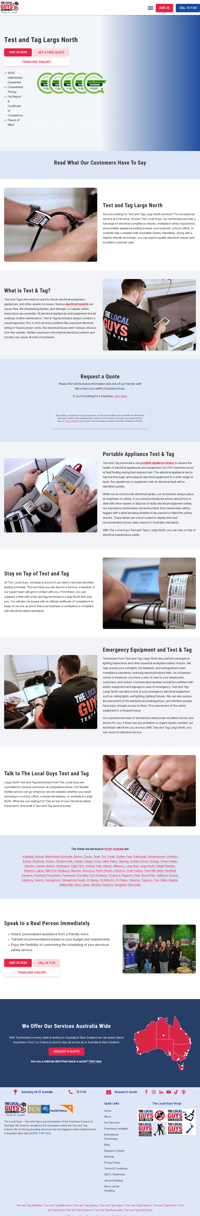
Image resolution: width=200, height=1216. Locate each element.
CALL (47, 962)
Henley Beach (45, 865)
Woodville (134, 884)
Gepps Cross (92, 861)
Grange (154, 861)
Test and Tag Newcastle (108, 1209)
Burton (78, 856)
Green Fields (168, 861)
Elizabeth (38, 861)
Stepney (134, 879)
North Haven (104, 870)
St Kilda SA (107, 879)
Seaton (39, 879)
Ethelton (172, 856)
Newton (76, 870)
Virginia (173, 879)
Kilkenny (118, 865)
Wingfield (121, 884)
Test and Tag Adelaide (28, 1204)
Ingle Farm (77, 865)
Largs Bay (131, 865)
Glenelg (124, 861)
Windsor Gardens (102, 884)
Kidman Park (94, 865)
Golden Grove (139, 861)
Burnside (66, 856)
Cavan (88, 856)
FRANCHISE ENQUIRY (37, 61)
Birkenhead (52, 856)
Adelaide (28, 856)
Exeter (27, 861)
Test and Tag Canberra (79, 1209)
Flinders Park (64, 861)
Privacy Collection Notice (74, 421)
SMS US (164, 8)
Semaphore (52, 879)
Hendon (29, 865)
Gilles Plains (109, 861)
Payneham (53, 875)
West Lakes (82, 884)
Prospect (114, 875)
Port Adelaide (98, 875)
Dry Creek (108, 856)
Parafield (39, 875)
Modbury (63, 870)
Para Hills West (153, 870)
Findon (50, 861)
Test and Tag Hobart (111, 1204)
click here (120, 396)
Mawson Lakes (34, 870)
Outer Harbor (134, 870)
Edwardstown (156, 856)
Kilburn (107, 865)
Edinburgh (139, 856)
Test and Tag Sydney (85, 1204)
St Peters (122, 879)
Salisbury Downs (167, 875)
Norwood (88, 870)
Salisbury (27, 879)
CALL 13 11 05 (188, 8)
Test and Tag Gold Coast (138, 1209)
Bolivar (39, 856)
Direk (96, 856)
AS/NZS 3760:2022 (40, 1132)
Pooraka (82, 875)
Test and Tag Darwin (164, 1204)
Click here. (95, 1060)
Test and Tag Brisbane (138, 1204)
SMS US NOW (18, 52)
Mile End (50, 870)
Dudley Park (124, 856)
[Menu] (150, 8)
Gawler (78, 861)
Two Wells (160, 879)
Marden (170, 865)
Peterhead (69, 875)
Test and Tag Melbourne (57, 1204)
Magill (160, 865)
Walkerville (66, 884)
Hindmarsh (62, 865)
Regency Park (131, 875)
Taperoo (146, 879)
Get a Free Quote (51, 52)
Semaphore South (73, 879)
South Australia (113, 848)
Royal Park (148, 875)
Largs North (147, 865)
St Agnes (93, 879)
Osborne (119, 870)
